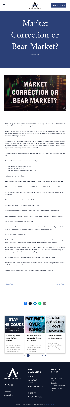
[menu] (4, 5)
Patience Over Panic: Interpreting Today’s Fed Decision (34, 338)
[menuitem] (35, 376)
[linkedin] (12, 385)
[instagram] (8, 385)
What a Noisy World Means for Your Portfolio (13, 338)
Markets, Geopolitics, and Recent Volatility (55, 336)
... (38, 355)
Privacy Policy (49, 404)
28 (42, 355)
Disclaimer (7, 392)
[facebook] (5, 385)
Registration (8, 395)
